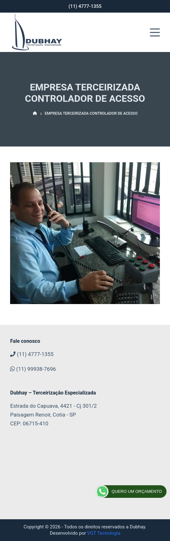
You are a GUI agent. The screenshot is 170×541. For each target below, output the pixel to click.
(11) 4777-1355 (85, 6)
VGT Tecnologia (103, 533)
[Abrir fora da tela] (155, 32)
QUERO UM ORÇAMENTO (129, 491)
